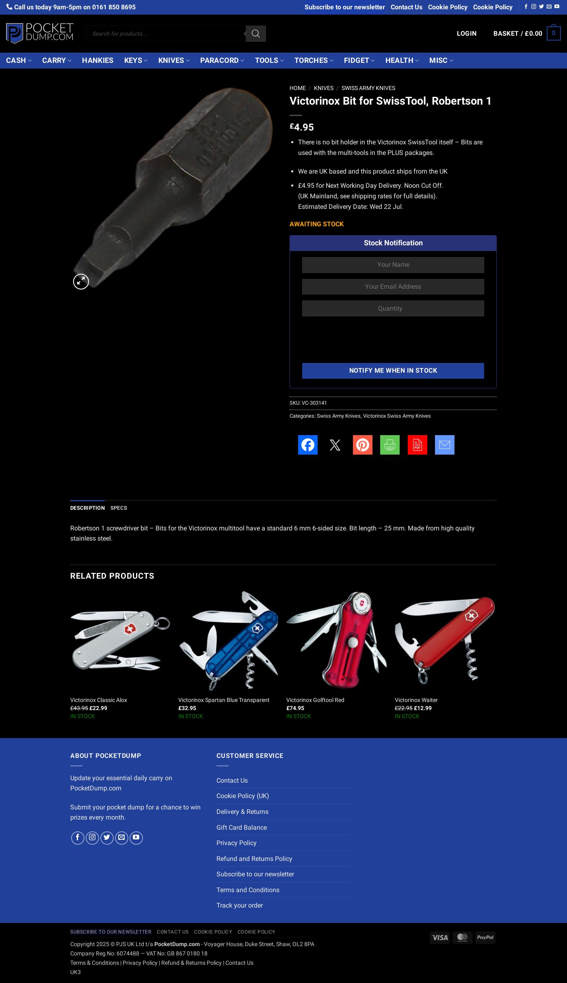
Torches (313, 60)
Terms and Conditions (247, 890)
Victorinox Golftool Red (315, 700)
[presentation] (364, 340)
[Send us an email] (549, 7)
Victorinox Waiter (416, 700)
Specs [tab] (118, 508)
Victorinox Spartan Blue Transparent (224, 700)
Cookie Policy (447, 7)
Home (298, 88)
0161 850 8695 (114, 7)
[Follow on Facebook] (526, 7)
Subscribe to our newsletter (345, 7)
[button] (467, 33)
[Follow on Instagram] (533, 7)
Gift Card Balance (241, 827)
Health (402, 60)
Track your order (239, 905)
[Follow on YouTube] (556, 7)
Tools (269, 60)
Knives (174, 60)
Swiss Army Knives (368, 88)
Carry (56, 60)
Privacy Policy (236, 843)
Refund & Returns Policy (191, 962)
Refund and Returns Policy (254, 859)
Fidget (359, 60)
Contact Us (406, 7)
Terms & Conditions (94, 962)
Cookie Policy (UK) (242, 796)
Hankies (97, 60)
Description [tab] (87, 508)
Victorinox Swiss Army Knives (397, 416)
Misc (441, 60)
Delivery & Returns (242, 812)
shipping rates (371, 196)
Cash (19, 60)
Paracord (222, 60)
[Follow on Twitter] (541, 7)
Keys (136, 60)
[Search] (256, 34)
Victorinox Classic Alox (98, 700)
